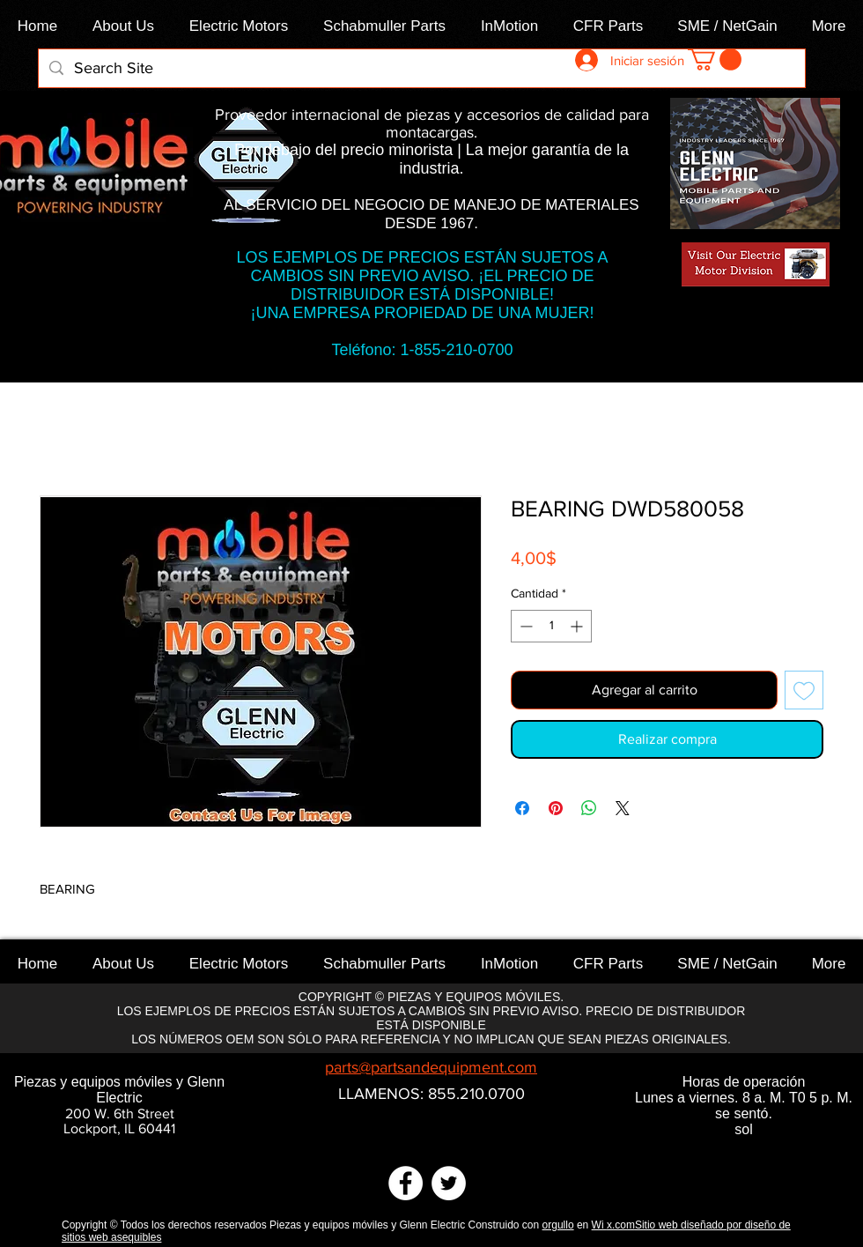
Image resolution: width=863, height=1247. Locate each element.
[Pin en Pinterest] (555, 808)
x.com (621, 1225)
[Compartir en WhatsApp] (589, 808)
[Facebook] (405, 1183)
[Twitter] (449, 1183)
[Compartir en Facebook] (522, 808)
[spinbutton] (551, 626)
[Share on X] (622, 808)
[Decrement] (524, 626)
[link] (714, 59)
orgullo (558, 1225)
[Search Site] (421, 68)
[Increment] (578, 626)
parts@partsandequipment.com (431, 1067)
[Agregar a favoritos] (804, 690)
